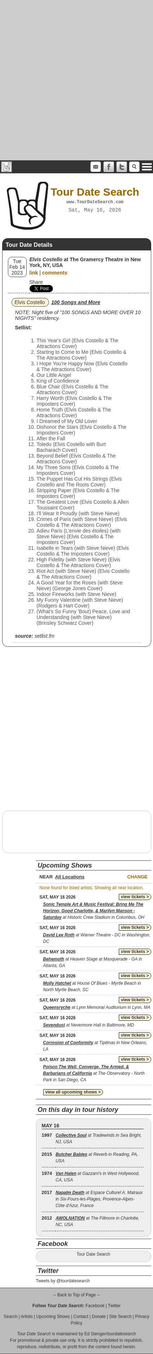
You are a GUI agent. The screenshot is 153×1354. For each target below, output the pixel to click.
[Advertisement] (76, 80)
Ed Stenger (95, 1333)
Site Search (120, 1316)
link (34, 273)
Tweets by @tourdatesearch (63, 1280)
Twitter (114, 1305)
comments (54, 273)
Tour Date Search (93, 1254)
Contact (80, 1316)
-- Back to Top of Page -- (76, 1294)
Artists (27, 1316)
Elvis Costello (30, 302)
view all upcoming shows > (73, 1092)
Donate (99, 1316)
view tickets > (135, 896)
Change (137, 876)
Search (10, 1316)
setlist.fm (44, 636)
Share (36, 282)
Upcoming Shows (53, 1316)
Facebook (94, 1305)
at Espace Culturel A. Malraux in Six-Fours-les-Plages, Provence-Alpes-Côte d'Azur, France (99, 1199)
